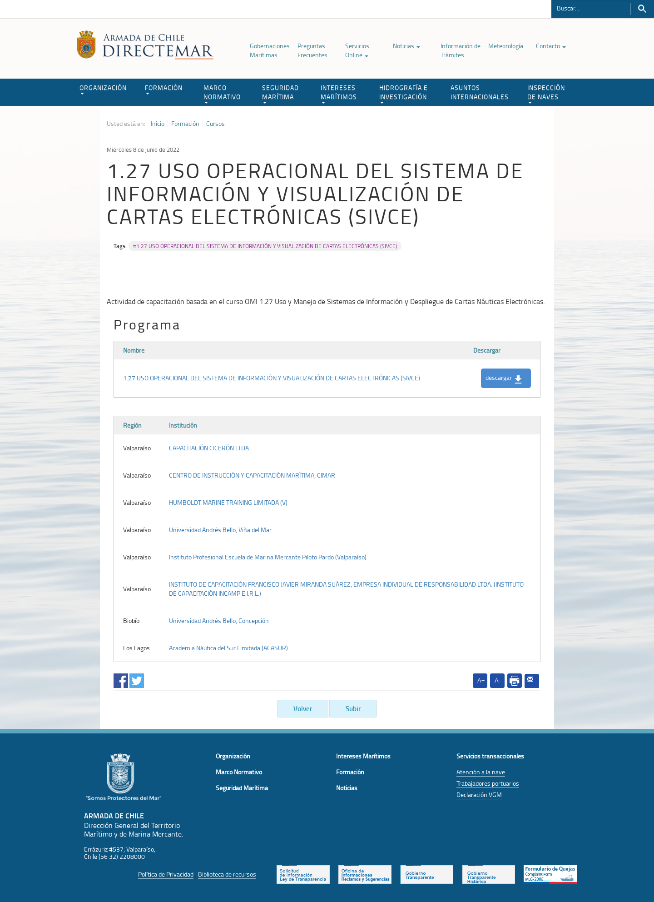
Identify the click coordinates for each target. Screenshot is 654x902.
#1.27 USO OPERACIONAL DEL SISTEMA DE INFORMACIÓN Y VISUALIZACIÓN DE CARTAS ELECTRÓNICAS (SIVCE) (265, 246)
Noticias (406, 45)
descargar (504, 378)
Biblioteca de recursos (227, 874)
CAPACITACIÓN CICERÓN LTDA (209, 448)
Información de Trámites (461, 50)
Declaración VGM (479, 794)
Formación (185, 123)
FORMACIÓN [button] (164, 89)
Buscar (642, 9)
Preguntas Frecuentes (312, 50)
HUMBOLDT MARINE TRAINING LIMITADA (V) (228, 502)
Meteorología (505, 45)
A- (497, 680)
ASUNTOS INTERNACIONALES (480, 92)
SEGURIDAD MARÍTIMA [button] (280, 93)
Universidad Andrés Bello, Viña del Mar (220, 529)
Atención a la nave (480, 771)
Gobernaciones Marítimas (270, 50)
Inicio (157, 123)
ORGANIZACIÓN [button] (103, 89)
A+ (481, 680)
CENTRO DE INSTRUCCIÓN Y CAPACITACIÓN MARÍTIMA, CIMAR (252, 475)
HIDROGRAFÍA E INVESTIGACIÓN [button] (403, 93)
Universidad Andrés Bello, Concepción (219, 620)
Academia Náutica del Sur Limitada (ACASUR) (228, 647)
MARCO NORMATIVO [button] (222, 93)
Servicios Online (357, 50)
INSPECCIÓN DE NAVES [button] (546, 93)
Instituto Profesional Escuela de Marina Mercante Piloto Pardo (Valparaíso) (268, 557)
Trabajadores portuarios (487, 783)
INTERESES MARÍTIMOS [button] (339, 93)
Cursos (215, 123)
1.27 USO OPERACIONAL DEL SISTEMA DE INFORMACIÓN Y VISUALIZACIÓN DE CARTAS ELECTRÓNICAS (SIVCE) (271, 378)
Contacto (551, 45)
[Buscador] (590, 7)
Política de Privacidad (165, 874)
